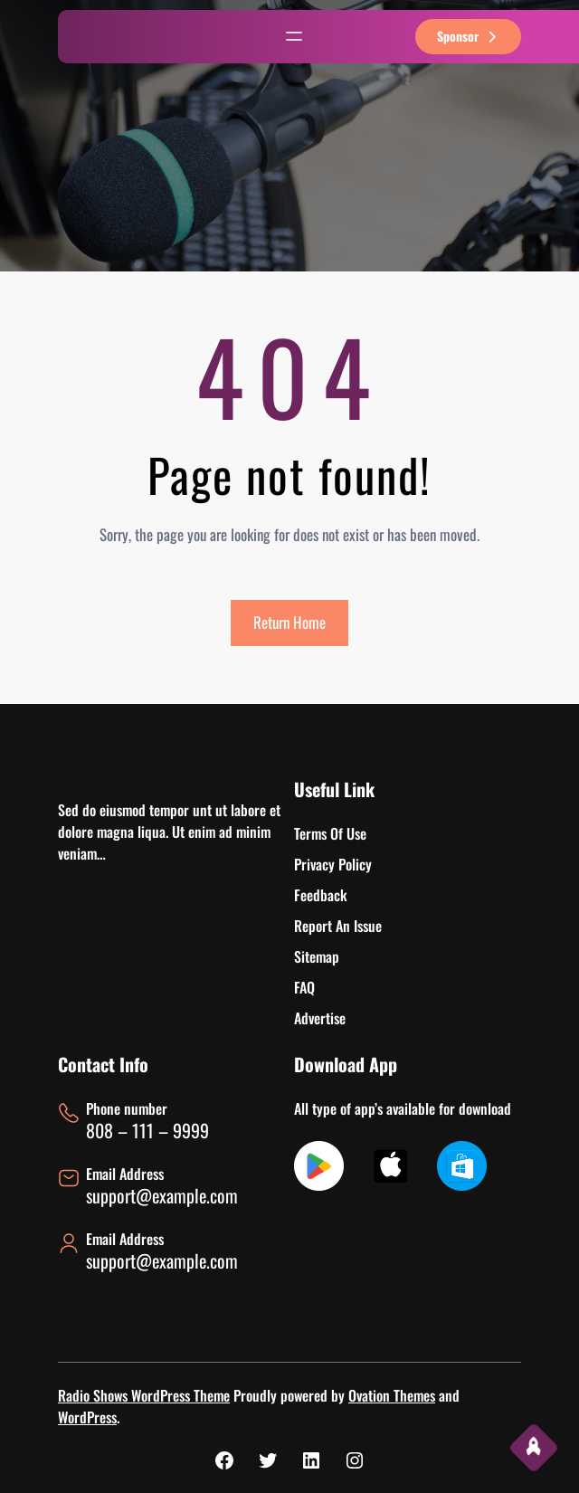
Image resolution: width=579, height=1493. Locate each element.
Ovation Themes (391, 1395)
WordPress (87, 1417)
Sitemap (316, 956)
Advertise (320, 1018)
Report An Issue (338, 926)
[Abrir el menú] (294, 36)
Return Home (289, 622)
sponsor (468, 35)
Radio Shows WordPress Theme (144, 1395)
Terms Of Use (330, 833)
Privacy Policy (333, 864)
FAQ (304, 987)
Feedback (320, 895)
